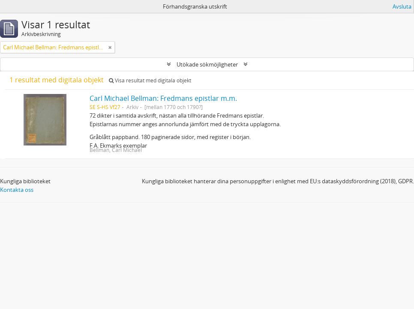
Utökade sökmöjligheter (207, 64)
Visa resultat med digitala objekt (150, 80)
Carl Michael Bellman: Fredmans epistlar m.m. (163, 98)
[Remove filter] (110, 47)
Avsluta (402, 6)
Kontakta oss (16, 190)
